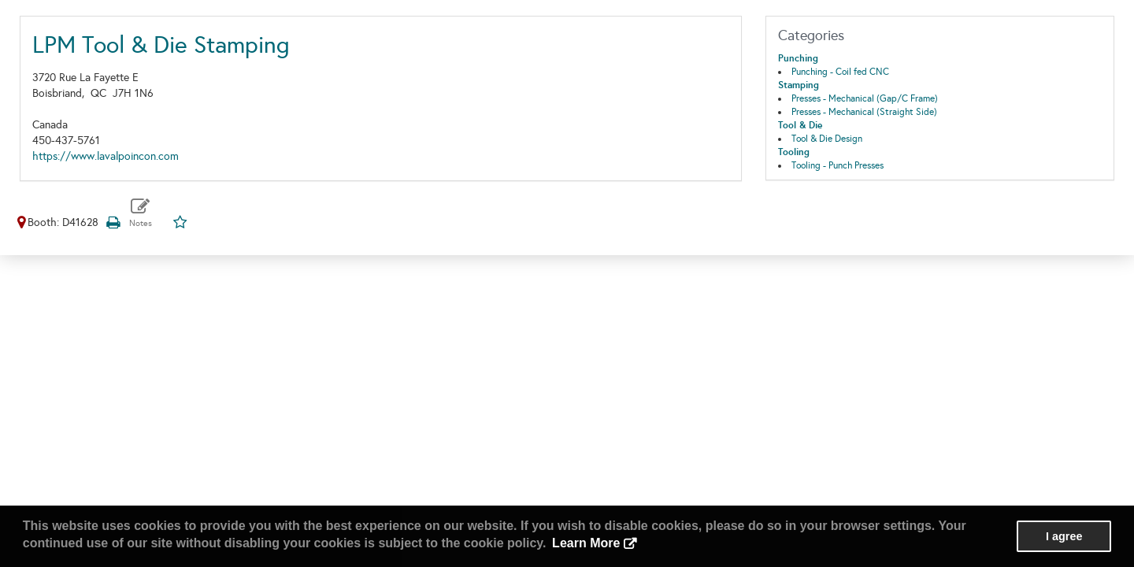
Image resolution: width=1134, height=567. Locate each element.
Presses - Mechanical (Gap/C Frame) (864, 98)
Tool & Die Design (826, 138)
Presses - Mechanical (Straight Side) (864, 111)
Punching (798, 58)
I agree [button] (1064, 536)
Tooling (794, 152)
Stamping (798, 85)
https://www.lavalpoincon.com (105, 156)
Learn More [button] (586, 543)
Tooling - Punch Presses (837, 165)
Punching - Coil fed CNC (840, 71)
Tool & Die (800, 125)
